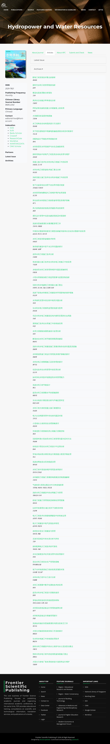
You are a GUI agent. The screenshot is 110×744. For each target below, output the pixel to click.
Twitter (43, 715)
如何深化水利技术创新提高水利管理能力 (48, 377)
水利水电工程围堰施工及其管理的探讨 (48, 362)
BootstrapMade (45, 739)
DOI (86, 701)
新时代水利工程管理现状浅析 (44, 85)
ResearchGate (16, 138)
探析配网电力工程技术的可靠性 (45, 546)
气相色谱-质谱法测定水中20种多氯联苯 (48, 485)
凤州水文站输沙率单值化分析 (44, 100)
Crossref (13, 136)
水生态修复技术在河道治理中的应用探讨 (48, 554)
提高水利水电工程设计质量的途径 (46, 593)
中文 (101, 10)
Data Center (45, 705)
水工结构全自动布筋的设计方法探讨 (47, 123)
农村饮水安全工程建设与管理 (44, 531)
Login (43, 719)
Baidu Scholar (16, 133)
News (83, 10)
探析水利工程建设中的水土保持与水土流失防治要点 (53, 646)
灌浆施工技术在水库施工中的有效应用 (48, 323)
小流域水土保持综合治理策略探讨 (46, 423)
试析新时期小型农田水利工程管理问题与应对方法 (52, 439)
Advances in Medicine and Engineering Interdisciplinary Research (67, 707)
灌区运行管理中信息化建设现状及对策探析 (49, 216)
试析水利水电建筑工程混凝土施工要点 (48, 285)
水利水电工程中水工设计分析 (44, 577)
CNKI (86, 705)
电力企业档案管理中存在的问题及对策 (48, 416)
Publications (16, 10)
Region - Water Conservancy (68, 694)
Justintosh (75, 739)
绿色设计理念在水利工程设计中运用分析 (48, 446)
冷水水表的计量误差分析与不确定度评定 (48, 400)
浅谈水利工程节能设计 (41, 385)
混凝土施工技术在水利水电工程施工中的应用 (50, 162)
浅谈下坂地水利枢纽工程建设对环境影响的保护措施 (53, 293)
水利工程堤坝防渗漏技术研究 (44, 239)
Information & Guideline (65, 10)
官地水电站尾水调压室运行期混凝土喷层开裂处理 (52, 454)
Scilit (12, 131)
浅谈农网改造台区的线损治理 (44, 462)
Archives (38, 69)
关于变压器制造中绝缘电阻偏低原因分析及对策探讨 (53, 131)
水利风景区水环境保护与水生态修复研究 (48, 147)
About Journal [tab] (37, 52)
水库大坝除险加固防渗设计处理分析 (47, 331)
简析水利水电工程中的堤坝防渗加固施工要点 (50, 654)
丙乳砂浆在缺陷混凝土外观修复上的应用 (48, 108)
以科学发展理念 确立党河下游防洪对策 (48, 508)
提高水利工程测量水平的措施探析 (46, 393)
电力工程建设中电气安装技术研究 (46, 523)
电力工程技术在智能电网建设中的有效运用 (49, 516)
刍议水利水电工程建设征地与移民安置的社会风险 (52, 316)
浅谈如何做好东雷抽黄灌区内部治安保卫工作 (50, 623)
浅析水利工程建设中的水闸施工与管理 (48, 493)
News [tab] (90, 52)
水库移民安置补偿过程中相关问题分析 (48, 300)
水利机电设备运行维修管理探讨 (45, 616)
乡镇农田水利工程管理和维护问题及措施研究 (50, 270)
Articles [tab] (50, 52)
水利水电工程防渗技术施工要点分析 (47, 170)
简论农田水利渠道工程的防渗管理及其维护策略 (51, 200)
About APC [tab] (61, 52)
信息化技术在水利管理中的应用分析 (47, 370)
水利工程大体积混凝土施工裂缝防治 (47, 408)
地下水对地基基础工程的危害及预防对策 (48, 569)
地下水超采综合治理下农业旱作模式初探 (48, 185)
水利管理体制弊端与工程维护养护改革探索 (49, 193)
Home (6, 10)
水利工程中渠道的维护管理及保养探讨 (48, 470)
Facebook (44, 710)
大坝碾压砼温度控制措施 (42, 116)
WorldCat (14, 141)
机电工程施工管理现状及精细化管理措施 (48, 500)
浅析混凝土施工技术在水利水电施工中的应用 (50, 177)
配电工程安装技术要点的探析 (44, 77)
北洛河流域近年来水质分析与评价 (46, 539)
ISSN (12, 128)
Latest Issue (39, 60)
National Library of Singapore (95, 692)
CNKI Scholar (15, 146)
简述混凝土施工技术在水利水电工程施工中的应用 (52, 262)
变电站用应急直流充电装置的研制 (46, 600)
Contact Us (45, 701)
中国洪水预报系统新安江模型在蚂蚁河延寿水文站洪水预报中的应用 (59, 231)
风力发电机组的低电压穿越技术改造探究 (48, 208)
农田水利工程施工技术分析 (43, 254)
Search (31, 10)
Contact (92, 10)
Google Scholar (90, 710)
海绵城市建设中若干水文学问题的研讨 (48, 247)
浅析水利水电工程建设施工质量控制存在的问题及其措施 (55, 346)
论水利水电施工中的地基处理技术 (46, 639)
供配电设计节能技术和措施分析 (45, 139)
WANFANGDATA (17, 144)
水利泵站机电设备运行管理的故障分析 (48, 608)
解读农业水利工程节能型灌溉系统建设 (48, 339)
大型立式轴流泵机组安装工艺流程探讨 (48, 631)
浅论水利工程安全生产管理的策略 (46, 562)
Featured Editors (44, 10)
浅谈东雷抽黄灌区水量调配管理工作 (47, 223)
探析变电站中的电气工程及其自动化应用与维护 (51, 154)
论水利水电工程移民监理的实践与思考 (48, 308)
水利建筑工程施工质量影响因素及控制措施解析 (51, 477)
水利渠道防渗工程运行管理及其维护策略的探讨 (51, 354)
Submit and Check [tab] (76, 52)
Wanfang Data (90, 696)
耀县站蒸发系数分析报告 (42, 93)
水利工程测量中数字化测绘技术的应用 (48, 585)
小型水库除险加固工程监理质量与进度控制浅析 (51, 277)
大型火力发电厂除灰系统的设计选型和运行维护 (51, 662)
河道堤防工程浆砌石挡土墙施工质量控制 (48, 431)
